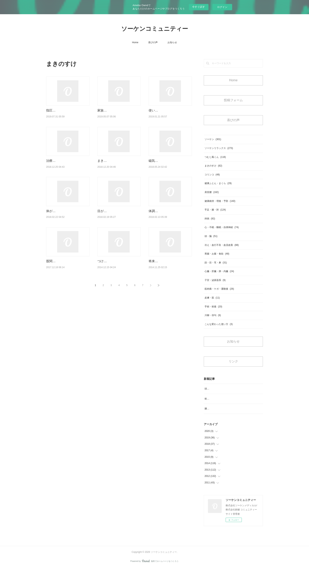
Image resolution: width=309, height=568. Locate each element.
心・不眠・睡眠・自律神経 (222, 227)
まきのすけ (213, 165)
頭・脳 (211, 236)
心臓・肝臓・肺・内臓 (219, 271)
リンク (233, 361)
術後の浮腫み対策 (214, 398)
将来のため (156, 266)
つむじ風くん (215, 157)
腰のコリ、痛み (213, 408)
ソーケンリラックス (219, 148)
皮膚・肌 (212, 297)
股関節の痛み (55, 266)
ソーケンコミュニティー (154, 28)
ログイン (222, 7)
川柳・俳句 (213, 315)
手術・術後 (213, 306)
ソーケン (213, 139)
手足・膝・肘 (215, 209)
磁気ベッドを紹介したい (166, 165)
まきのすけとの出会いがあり (117, 165)
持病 (210, 218)
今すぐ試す (198, 6)
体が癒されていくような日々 (66, 216)
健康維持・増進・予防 (220, 201)
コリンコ (212, 174)
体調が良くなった (161, 216)
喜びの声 (153, 42)
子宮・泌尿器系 (215, 280)
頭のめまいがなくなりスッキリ (221, 388)
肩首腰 (212, 192)
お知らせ (172, 42)
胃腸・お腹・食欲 (217, 253)
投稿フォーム (233, 100)
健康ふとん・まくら (218, 183)
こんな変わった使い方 (219, 324)
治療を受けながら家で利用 (65, 165)
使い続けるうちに (161, 110)
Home (135, 42)
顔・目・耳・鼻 (216, 262)
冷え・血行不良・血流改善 (222, 245)
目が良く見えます (110, 216)
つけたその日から (110, 266)
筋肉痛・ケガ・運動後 (219, 288)
